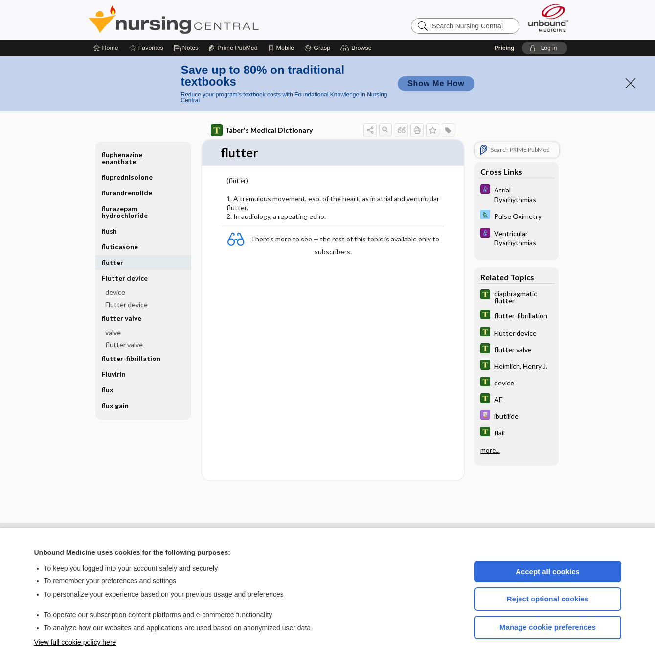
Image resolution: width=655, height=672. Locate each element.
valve (113, 332)
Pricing (505, 48)
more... (490, 450)
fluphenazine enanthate (122, 158)
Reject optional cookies (548, 599)
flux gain (115, 405)
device (115, 292)
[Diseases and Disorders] (516, 194)
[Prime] (232, 48)
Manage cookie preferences (547, 627)
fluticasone (120, 246)
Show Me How (435, 83)
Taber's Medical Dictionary (262, 130)
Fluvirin (114, 374)
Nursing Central (210, 19)
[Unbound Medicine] (548, 17)
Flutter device (125, 278)
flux (107, 389)
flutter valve (121, 318)
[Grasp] (317, 48)
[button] (357, 48)
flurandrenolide (127, 193)
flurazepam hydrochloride (125, 211)
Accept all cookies (548, 571)
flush (109, 231)
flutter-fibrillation (131, 358)
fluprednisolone (127, 177)
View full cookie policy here (75, 642)
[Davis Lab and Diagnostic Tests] (516, 216)
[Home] (105, 48)
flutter (112, 262)
